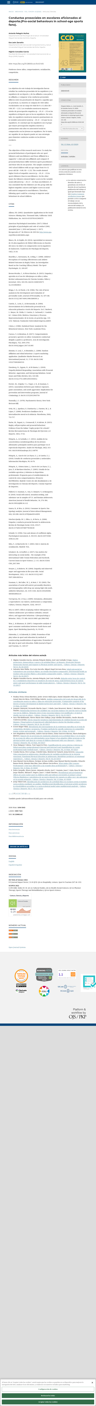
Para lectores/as (14, 829)
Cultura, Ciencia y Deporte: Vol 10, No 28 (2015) (42, 759)
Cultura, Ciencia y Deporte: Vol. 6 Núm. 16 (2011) (56, 731)
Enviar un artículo (19, 846)
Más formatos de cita (70, 128)
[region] (48, 1392)
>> (29, 793)
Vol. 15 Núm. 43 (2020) (32, 12)
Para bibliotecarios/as (16, 836)
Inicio (11, 12)
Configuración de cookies (48, 1389)
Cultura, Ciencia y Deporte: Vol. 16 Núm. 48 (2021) (58, 749)
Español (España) (15, 865)
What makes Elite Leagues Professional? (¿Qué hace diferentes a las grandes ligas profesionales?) (46, 764)
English (11, 861)
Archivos (19, 12)
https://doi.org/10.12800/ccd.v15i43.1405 (28, 64)
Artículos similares (18, 692)
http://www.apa (45, 232)
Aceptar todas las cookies (47, 1402)
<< (10, 793)
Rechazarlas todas (48, 1396)
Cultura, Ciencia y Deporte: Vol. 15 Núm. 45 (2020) (51, 779)
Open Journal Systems (17, 947)
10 (26, 793)
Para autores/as (14, 833)
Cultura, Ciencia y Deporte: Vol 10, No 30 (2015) (31, 724)
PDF (64, 77)
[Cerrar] (92, 1382)
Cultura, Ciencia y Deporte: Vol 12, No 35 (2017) (52, 715)
